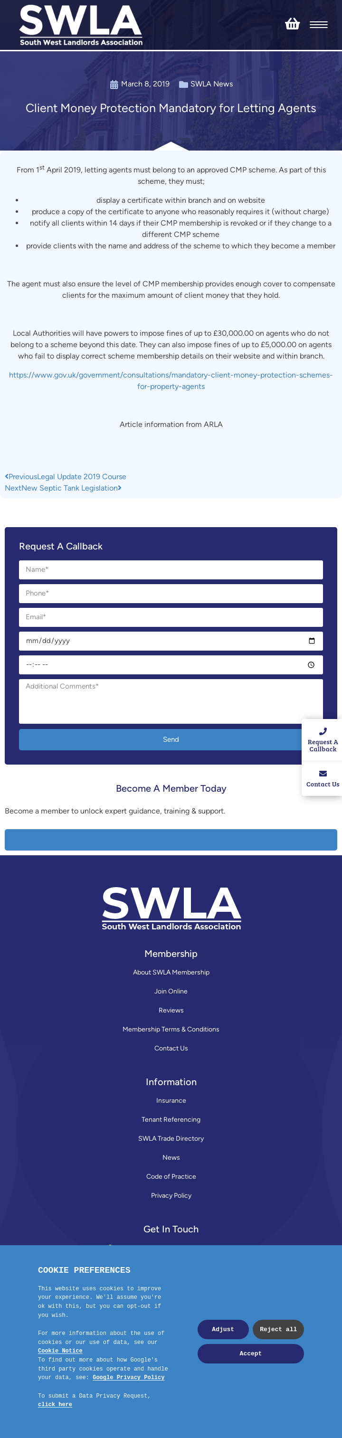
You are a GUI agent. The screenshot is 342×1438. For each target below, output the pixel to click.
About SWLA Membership (171, 972)
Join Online (171, 991)
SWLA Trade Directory (171, 1139)
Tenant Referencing (171, 1120)
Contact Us (171, 1048)
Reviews (171, 1010)
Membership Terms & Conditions (171, 1029)
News (171, 1158)
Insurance (171, 1101)
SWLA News (211, 83)
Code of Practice (171, 1177)
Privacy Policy (171, 1196)
